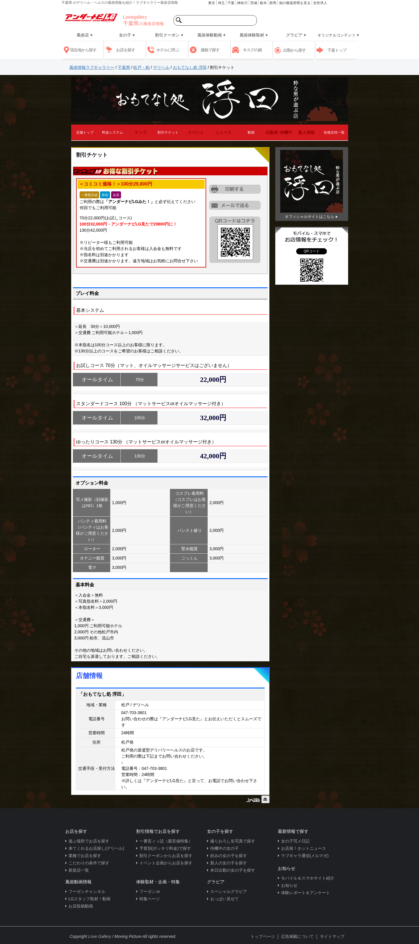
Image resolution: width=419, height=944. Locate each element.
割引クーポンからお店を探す (165, 855)
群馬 (272, 3)
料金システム (112, 132)
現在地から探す (83, 50)
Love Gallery (99, 936)
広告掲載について (297, 936)
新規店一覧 (79, 870)
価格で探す (210, 50)
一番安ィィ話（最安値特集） (165, 841)
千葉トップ (336, 50)
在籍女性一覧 (334, 132)
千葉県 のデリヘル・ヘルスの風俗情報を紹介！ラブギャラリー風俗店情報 (120, 3)
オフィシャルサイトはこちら (309, 216)
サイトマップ (332, 936)
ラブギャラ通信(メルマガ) (305, 855)
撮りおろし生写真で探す (232, 841)
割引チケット (167, 132)
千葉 (230, 3)
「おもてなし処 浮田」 (102, 694)
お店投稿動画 (81, 906)
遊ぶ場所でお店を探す (89, 841)
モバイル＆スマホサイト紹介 (307, 878)
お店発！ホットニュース (303, 848)
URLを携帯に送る (235, 205)
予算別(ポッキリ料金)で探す (165, 848)
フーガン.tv (149, 891)
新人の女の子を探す (228, 863)
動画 (251, 132)
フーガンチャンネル (87, 891)
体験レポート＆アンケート (305, 892)
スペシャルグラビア (228, 891)
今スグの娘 (252, 50)
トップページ (262, 936)
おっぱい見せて (224, 898)
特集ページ (149, 898)
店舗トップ (85, 132)
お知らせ (289, 885)
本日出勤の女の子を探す (232, 870)
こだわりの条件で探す (89, 863)
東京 (211, 3)
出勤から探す (294, 50)
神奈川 (242, 3)
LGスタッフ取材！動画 (90, 898)
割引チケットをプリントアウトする (235, 189)
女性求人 (320, 3)
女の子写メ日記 (295, 841)
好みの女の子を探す (228, 855)
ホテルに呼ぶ (167, 50)
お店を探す (125, 50)
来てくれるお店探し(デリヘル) (96, 848)
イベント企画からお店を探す (165, 863)
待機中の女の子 (224, 848)
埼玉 (221, 3)
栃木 (263, 3)
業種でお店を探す (85, 855)
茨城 (253, 3)
